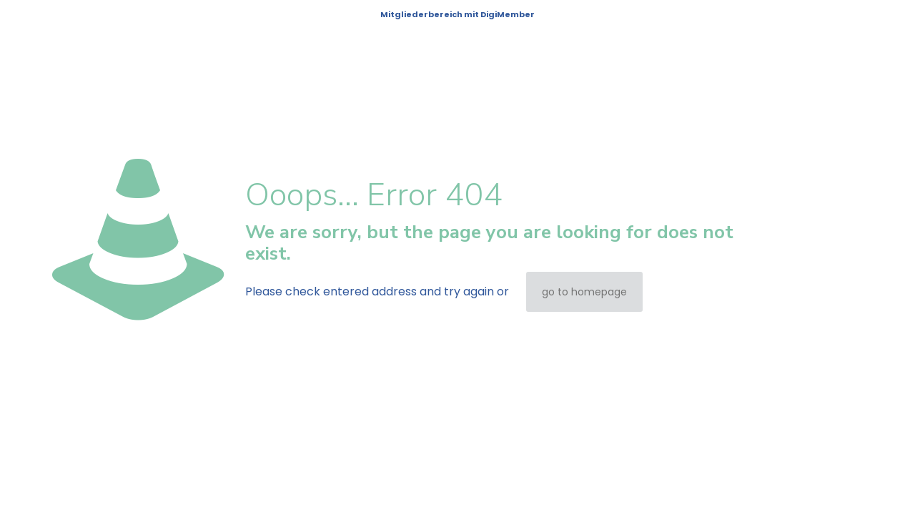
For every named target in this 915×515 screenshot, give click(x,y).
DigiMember (507, 14)
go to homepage (584, 292)
